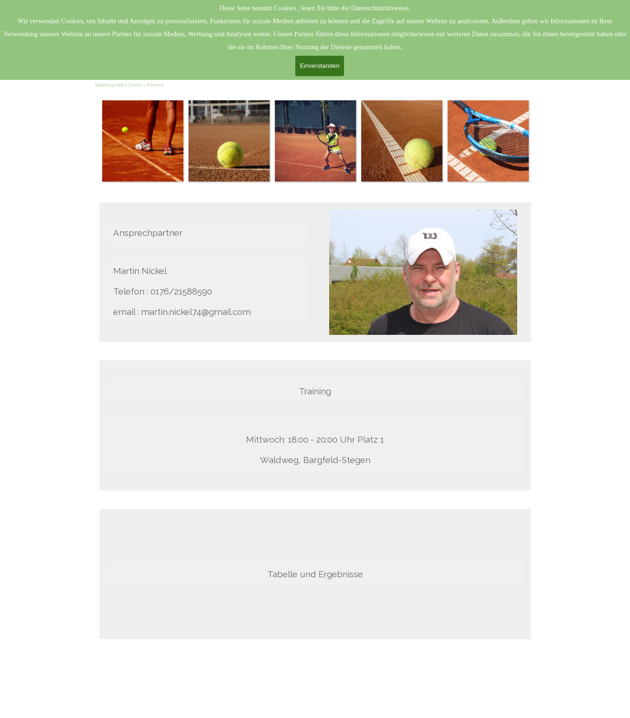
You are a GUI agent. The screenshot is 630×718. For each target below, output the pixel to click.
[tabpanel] (461, 683)
